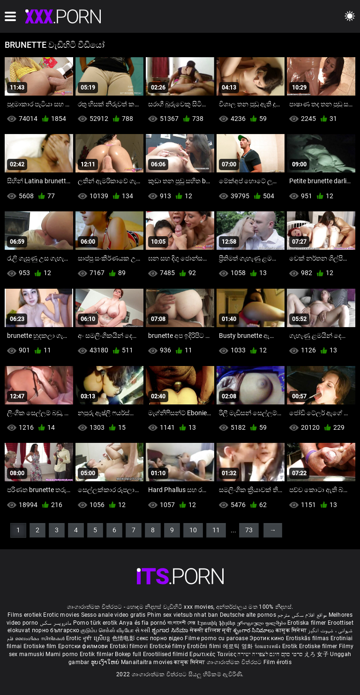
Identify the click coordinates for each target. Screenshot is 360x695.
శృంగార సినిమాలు (254, 630)
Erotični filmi (205, 646)
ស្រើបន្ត (103, 638)
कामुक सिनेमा (292, 630)
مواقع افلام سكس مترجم (302, 615)
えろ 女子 (316, 654)
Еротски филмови (84, 646)
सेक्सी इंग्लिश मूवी (211, 630)
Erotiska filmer (307, 623)
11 (216, 530)
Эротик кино (267, 638)
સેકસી (142, 630)
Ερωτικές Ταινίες (213, 654)
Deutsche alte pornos (248, 615)
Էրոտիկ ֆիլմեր (217, 623)
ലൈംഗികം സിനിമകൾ (40, 638)
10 (193, 530)
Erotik (290, 646)
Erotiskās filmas (308, 638)
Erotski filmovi (130, 646)
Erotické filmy (169, 646)
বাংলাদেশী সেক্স (181, 623)
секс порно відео (159, 638)
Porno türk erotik (95, 623)
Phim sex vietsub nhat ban (182, 615)
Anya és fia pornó (142, 623)
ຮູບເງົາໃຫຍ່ (106, 662)
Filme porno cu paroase (216, 638)
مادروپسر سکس (56, 623)
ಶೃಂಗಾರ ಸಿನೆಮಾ (171, 630)
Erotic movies (62, 615)
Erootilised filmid (166, 654)
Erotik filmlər (97, 654)
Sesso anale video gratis (113, 615)
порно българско (56, 630)
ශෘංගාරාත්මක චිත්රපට (235, 662)
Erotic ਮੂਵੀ (80, 638)
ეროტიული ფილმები (262, 623)
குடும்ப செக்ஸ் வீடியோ (107, 630)
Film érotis (277, 662)
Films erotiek (25, 615)
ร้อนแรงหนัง (268, 646)
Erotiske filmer (319, 646)
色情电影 (124, 638)
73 (249, 530)
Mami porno (61, 654)
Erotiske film (40, 646)
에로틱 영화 (239, 646)
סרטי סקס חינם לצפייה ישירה (270, 654)
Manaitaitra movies (147, 662)
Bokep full (128, 654)
